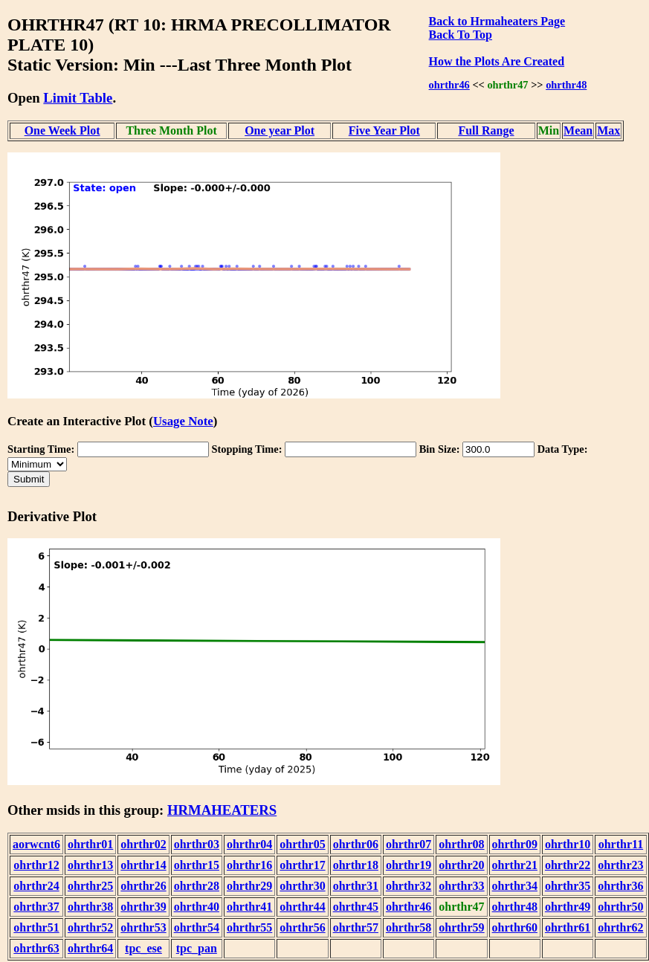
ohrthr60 (514, 927)
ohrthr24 (36, 885)
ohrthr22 (567, 865)
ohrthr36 (620, 885)
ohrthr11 (620, 844)
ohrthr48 (566, 85)
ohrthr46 (449, 85)
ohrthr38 (90, 906)
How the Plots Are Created (496, 61)
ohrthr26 (143, 885)
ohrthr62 (620, 927)
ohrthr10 (567, 844)
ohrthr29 (249, 885)
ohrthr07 (408, 844)
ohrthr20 (461, 865)
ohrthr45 (355, 906)
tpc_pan (196, 948)
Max (608, 130)
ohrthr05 (302, 844)
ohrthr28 (196, 885)
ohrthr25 (90, 885)
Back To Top (460, 34)
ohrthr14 (143, 865)
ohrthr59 (461, 927)
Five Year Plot (384, 130)
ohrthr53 (143, 927)
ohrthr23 (620, 865)
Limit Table (77, 98)
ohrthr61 (567, 927)
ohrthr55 (249, 927)
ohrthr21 (514, 865)
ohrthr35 (567, 885)
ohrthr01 (90, 844)
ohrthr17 (302, 865)
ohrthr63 (36, 948)
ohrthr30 (302, 885)
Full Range (486, 130)
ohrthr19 (408, 865)
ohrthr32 (408, 885)
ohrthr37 (36, 906)
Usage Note (183, 421)
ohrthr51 (36, 927)
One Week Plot (62, 130)
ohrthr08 (461, 844)
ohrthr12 (36, 865)
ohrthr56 (302, 927)
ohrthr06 (355, 844)
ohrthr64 (90, 948)
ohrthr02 (143, 844)
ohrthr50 (620, 906)
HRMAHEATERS (222, 810)
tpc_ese (143, 948)
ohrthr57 (355, 927)
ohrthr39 (143, 906)
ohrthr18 (355, 865)
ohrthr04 (249, 844)
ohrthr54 (196, 927)
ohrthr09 (514, 844)
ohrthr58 (408, 927)
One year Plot (279, 130)
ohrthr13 (90, 865)
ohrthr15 (196, 865)
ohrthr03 (196, 844)
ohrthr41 (249, 906)
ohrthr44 (302, 906)
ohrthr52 (90, 927)
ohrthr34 (514, 885)
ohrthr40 (196, 906)
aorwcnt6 (36, 844)
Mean (578, 130)
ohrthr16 (249, 865)
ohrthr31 (355, 885)
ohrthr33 (461, 885)
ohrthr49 (567, 906)
